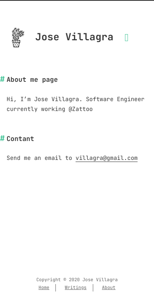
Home (44, 288)
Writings (76, 288)
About (108, 288)
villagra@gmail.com (107, 158)
